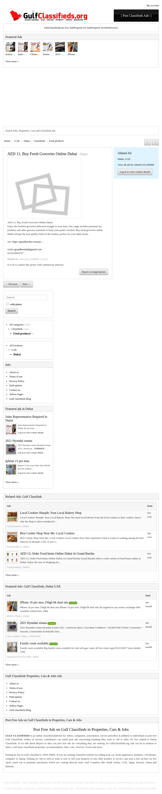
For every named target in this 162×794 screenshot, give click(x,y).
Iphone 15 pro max (17, 461)
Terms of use (15, 376)
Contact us (14, 389)
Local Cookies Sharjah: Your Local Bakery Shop (50, 512)
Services (113, 27)
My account (153, 5)
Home (7, 140)
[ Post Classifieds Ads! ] (136, 15)
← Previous (11, 284)
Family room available (34, 643)
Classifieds (54, 27)
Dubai (27, 140)
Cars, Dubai (12, 636)
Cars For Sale (67, 27)
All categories (16, 324)
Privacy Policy (16, 381)
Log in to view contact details (135, 171)
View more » (12, 61)
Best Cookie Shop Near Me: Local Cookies (47, 533)
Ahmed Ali (124, 153)
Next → (26, 284)
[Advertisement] (81, 97)
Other (24, 636)
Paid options (15, 385)
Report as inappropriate (94, 271)
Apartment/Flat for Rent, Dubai (22, 656)
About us (14, 372)
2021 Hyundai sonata (18, 440)
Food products (56, 140)
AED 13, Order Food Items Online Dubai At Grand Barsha (57, 553)
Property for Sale (82, 27)
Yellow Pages (16, 394)
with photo (14, 304)
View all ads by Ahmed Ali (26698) (136, 164)
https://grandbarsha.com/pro (26, 241)
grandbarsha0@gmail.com (28, 249)
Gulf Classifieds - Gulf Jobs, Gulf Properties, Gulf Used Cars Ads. (40, 788)
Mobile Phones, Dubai (18, 615)
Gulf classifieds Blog (20, 398)
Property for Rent (100, 27)
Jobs (46, 27)
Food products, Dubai (17, 526)
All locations (15, 345)
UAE (17, 140)
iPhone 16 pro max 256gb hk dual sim (44, 602)
